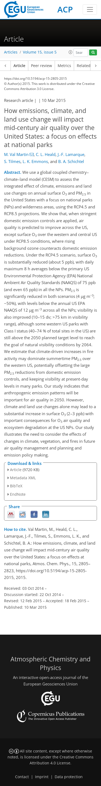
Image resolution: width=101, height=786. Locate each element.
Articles (11, 52)
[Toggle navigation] (90, 9)
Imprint (41, 776)
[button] (70, 52)
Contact (22, 776)
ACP (65, 9)
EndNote (18, 494)
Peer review (41, 65)
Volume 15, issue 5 (40, 52)
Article (19, 65)
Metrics (64, 65)
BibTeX (16, 485)
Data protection (69, 776)
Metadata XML (23, 477)
